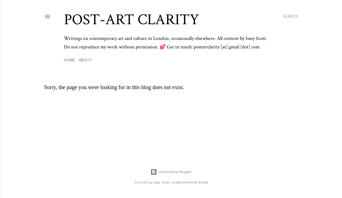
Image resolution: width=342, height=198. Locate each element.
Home (69, 60)
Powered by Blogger (171, 172)
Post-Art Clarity (131, 19)
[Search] (290, 16)
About (85, 60)
